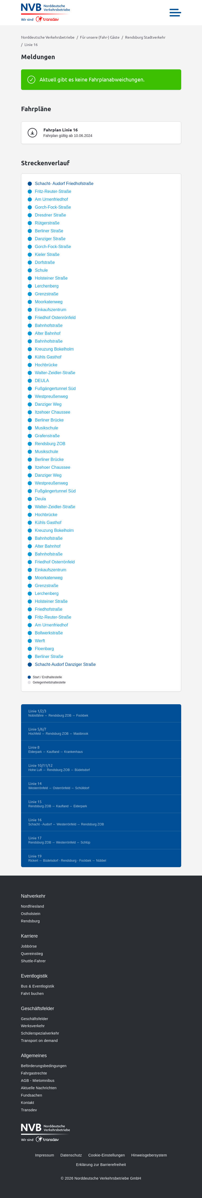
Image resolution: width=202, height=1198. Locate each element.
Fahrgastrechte (34, 1073)
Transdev (29, 1110)
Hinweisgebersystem (149, 1155)
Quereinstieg (32, 954)
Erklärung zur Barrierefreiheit (101, 1165)
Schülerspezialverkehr (40, 1033)
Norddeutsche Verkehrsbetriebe (48, 37)
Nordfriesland (32, 906)
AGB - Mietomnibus (38, 1080)
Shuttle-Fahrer (33, 961)
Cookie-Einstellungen (106, 1155)
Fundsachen (31, 1095)
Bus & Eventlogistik (37, 986)
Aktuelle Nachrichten (39, 1088)
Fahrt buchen (32, 993)
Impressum (44, 1155)
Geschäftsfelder (34, 1019)
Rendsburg (30, 921)
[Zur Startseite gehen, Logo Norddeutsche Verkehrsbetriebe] (45, 12)
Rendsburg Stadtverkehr (145, 37)
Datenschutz (71, 1155)
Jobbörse (29, 946)
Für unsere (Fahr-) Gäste (100, 37)
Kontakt (27, 1103)
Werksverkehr (33, 1026)
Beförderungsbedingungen (44, 1066)
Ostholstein (31, 914)
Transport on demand (39, 1040)
